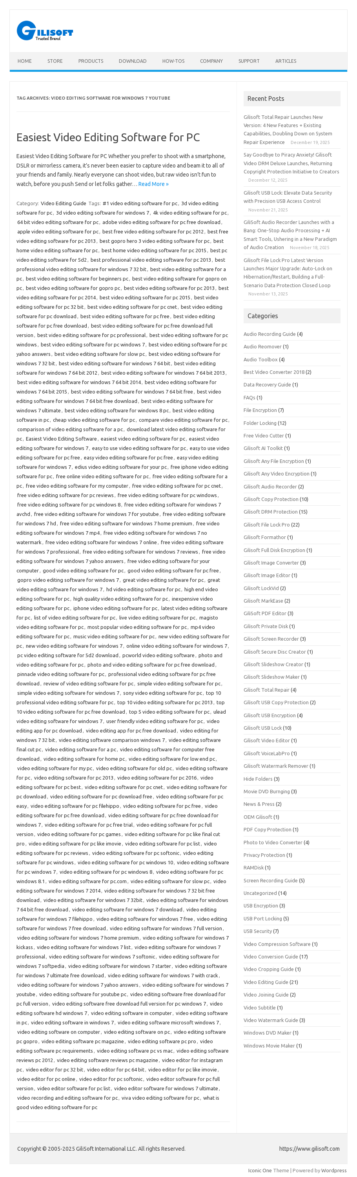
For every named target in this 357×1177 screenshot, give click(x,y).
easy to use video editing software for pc (139, 448)
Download (133, 61)
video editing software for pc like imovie (75, 843)
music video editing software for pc (114, 636)
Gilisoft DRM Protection (271, 511)
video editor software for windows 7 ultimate (166, 1088)
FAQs (249, 397)
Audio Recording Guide (270, 334)
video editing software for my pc (54, 768)
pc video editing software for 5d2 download (67, 655)
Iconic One (260, 1170)
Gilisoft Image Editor (267, 575)
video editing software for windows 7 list (84, 947)
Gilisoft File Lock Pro (267, 524)
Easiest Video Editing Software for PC (108, 137)
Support (249, 61)
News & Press (259, 804)
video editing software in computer (131, 1013)
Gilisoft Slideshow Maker (272, 677)
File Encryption (260, 410)
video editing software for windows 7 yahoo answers (77, 985)
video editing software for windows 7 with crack (163, 975)
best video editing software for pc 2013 (169, 288)
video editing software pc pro (162, 1041)
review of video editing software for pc (88, 683)
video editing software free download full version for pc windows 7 (129, 1003)
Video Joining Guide (266, 994)
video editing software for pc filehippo (75, 806)
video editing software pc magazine (83, 1041)
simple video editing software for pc (178, 683)
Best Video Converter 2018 (274, 372)
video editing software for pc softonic (135, 853)
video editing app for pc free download (131, 730)
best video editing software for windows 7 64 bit (114, 363)
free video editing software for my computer (77, 485)
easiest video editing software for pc (143, 438)
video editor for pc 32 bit (54, 1069)
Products (90, 61)
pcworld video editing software (158, 655)
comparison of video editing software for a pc (70, 429)
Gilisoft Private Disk (266, 626)
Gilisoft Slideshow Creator (273, 664)
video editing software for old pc (134, 768)
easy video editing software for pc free (128, 457)
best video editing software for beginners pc (77, 278)
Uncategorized (260, 893)
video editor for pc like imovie (182, 1069)
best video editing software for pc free (124, 316)
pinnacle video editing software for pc (60, 674)
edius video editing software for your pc (121, 467)
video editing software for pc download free (101, 796)
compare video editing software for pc (183, 420)
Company (211, 61)
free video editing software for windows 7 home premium (126, 523)
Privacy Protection (264, 855)
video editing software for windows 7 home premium (78, 937)
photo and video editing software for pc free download (151, 664)
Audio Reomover (263, 346)
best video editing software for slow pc (100, 354)
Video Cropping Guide (269, 969)
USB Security (258, 931)
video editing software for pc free (162, 806)
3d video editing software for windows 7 (102, 212)
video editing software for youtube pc (82, 994)
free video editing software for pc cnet (176, 485)
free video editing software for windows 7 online (101, 542)
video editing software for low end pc (172, 759)
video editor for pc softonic (110, 1079)
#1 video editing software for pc (140, 203)
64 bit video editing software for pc (57, 222)
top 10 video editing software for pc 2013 (165, 702)
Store (55, 61)
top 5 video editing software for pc (169, 711)
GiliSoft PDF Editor (265, 613)
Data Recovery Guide (267, 384)
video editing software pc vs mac (135, 1050)
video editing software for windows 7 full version (166, 928)
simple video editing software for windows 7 (68, 693)
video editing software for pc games (79, 834)
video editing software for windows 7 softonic (102, 956)
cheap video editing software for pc (94, 420)
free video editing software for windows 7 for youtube (96, 514)
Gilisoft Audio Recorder (270, 486)
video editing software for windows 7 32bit (93, 900)
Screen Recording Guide (271, 880)
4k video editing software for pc (190, 212)
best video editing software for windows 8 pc (117, 410)
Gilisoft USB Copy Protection (276, 702)
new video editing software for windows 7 (74, 646)
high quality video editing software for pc (120, 598)
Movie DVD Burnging (267, 791)
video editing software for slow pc (170, 881)
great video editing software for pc (163, 580)
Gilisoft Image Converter (271, 562)
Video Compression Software (277, 944)
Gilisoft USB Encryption (270, 715)
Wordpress (334, 1170)
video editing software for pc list (162, 843)
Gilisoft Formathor (265, 537)
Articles (285, 61)
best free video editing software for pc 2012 (153, 231)
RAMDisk (254, 867)
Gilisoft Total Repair (267, 689)
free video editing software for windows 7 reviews (140, 551)
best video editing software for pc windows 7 (93, 344)
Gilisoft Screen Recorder (271, 638)
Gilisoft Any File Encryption (274, 461)
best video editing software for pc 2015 (145, 297)
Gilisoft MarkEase (263, 600)
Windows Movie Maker (269, 1045)
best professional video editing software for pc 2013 (151, 259)
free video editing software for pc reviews (65, 495)
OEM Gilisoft (258, 817)
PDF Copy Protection (267, 829)
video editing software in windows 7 (72, 1022)
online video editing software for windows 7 (176, 646)
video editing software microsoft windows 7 (168, 1022)
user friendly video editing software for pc (154, 721)
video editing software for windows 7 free (145, 919)
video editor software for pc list (73, 1088)
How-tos (173, 61)
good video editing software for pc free (173, 570)
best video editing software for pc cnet (132, 307)
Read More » (153, 184)
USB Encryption (261, 905)
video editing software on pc (137, 1032)
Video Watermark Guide (271, 1020)
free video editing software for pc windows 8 (68, 504)
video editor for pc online (46, 1079)
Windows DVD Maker (267, 1032)
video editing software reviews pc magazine (107, 1060)
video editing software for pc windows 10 (125, 862)
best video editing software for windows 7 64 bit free (132, 391)
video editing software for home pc (84, 759)
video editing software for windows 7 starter (119, 966)
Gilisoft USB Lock (263, 728)
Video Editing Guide (63, 203)
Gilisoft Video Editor (267, 740)
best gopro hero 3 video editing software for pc (154, 241)
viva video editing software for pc (160, 1097)
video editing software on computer (58, 1032)
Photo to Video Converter (273, 842)
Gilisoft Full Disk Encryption (274, 550)
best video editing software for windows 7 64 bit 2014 (79, 382)
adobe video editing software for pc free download (161, 222)
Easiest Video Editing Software (61, 438)
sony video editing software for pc (162, 693)
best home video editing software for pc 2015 (154, 250)
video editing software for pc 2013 (73, 777)
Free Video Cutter (264, 435)
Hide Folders (258, 779)
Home (25, 61)
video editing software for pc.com (88, 881)
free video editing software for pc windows (167, 495)
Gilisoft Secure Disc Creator (275, 651)
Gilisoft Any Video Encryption (277, 473)
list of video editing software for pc (74, 617)
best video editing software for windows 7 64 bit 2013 (163, 372)
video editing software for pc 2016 (157, 777)
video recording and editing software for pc (67, 1097)
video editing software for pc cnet (124, 787)
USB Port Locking (263, 918)
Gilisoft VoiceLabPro (267, 753)
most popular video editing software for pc (137, 627)
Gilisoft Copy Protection (271, 499)
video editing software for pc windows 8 (106, 872)
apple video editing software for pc (57, 231)
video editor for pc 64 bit (115, 1069)
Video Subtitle (260, 1007)
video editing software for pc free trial (89, 824)
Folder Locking (260, 423)
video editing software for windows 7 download (127, 909)
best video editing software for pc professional (91, 335)
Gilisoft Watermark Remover (276, 766)
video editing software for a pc (80, 749)
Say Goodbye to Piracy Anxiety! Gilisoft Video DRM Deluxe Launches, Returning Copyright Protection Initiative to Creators (291, 163)
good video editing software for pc (83, 570)
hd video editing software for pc (143, 589)
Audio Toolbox (261, 359)
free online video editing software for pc (102, 476)
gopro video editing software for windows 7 (68, 580)
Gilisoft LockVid (261, 588)
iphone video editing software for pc (115, 608)
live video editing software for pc (157, 617)
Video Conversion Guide (271, 956)
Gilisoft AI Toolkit (263, 448)
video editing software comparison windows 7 (112, 740)
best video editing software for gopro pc (73, 288)
